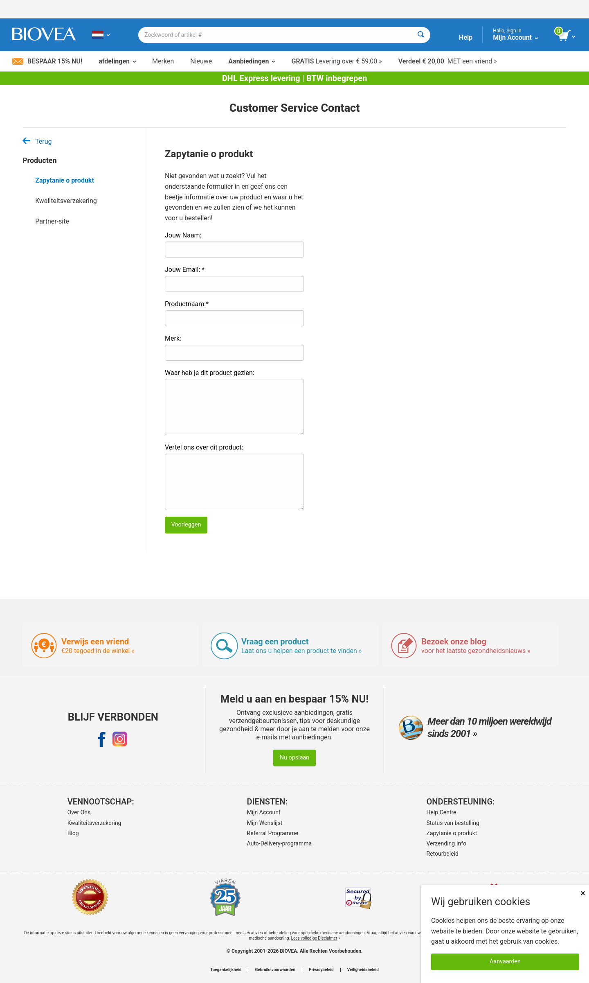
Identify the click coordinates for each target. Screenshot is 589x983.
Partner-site (52, 221)
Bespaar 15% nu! (47, 61)
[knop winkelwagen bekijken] (567, 36)
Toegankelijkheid (225, 970)
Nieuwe (201, 61)
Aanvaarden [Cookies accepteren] (505, 961)
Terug (37, 141)
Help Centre (441, 812)
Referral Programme (272, 833)
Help (465, 37)
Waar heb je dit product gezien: (209, 373)
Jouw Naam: (183, 235)
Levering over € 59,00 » (336, 61)
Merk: (173, 338)
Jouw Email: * (185, 269)
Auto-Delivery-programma (279, 843)
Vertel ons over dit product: (204, 447)
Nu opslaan (295, 757)
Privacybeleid (321, 970)
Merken (163, 61)
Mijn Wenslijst (265, 823)
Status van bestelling (453, 823)
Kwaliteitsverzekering (66, 201)
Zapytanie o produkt (64, 180)
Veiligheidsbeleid (363, 970)
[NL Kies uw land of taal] (101, 35)
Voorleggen (186, 524)
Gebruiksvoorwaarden (275, 970)
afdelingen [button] (117, 61)
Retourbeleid (443, 853)
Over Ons (79, 812)
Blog (73, 833)
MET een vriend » (447, 61)
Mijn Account (264, 812)
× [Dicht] (582, 893)
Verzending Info (447, 843)
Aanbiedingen (251, 61)
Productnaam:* (187, 304)
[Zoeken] (420, 35)
